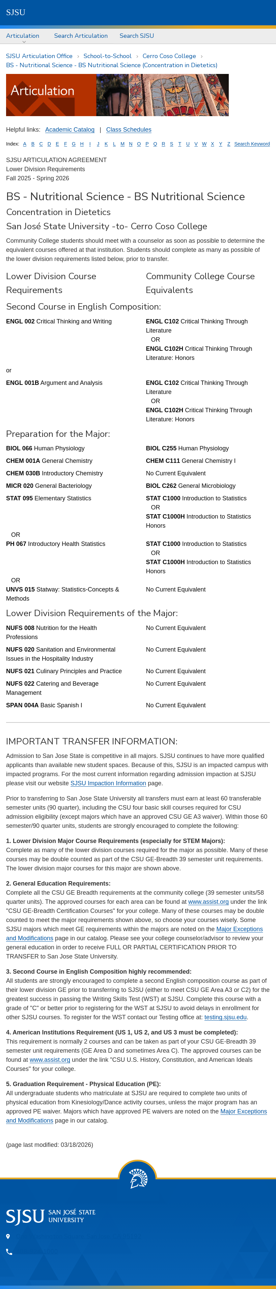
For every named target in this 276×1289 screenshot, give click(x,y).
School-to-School (108, 56)
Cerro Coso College (169, 56)
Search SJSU (137, 36)
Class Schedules (128, 129)
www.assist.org (208, 901)
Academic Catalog (69, 129)
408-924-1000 (37, 1251)
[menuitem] (24, 36)
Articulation (22, 36)
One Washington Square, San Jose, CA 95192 (78, 1236)
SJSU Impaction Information (108, 783)
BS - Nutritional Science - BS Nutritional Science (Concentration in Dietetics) (112, 65)
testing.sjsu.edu (225, 1017)
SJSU (16, 12)
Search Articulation (81, 36)
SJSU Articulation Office (39, 56)
